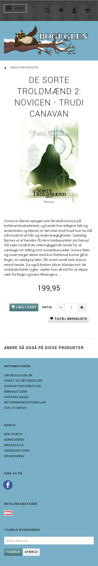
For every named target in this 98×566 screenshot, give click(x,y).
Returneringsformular (25, 402)
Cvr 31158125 (15, 408)
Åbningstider (15, 392)
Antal (48, 307)
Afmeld (31, 552)
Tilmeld (13, 552)
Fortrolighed (16, 397)
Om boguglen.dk (18, 375)
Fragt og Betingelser (23, 381)
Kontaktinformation (22, 386)
